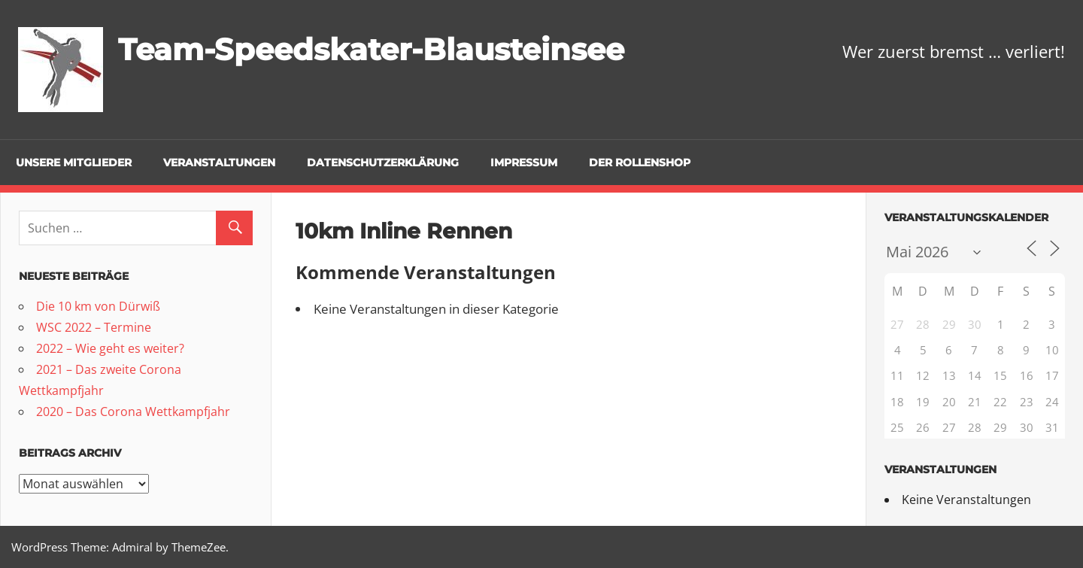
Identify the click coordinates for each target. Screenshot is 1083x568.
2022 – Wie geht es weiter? (110, 348)
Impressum (523, 162)
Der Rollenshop (639, 162)
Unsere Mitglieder (74, 162)
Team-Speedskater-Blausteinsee (371, 49)
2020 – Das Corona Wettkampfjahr (133, 411)
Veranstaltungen (219, 162)
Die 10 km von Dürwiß (98, 306)
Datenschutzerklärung (383, 162)
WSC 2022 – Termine (93, 327)
